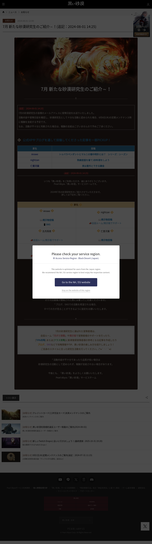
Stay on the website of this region (76, 290)
